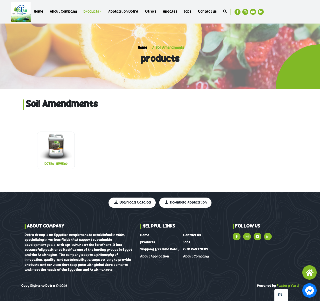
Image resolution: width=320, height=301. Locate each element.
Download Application (186, 203)
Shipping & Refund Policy (160, 249)
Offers (150, 12)
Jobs (187, 12)
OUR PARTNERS (195, 249)
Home (38, 12)
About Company (63, 12)
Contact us (207, 12)
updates (170, 12)
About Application (154, 256)
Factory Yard (288, 286)
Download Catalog (132, 203)
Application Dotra (123, 12)
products (91, 12)
